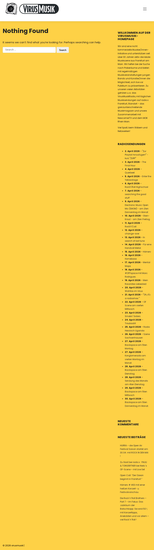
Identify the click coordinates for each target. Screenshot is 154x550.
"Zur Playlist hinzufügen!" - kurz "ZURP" (136, 155)
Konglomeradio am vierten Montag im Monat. (135, 359)
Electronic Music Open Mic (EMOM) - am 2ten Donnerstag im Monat (136, 209)
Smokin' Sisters (132, 316)
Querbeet (130, 172)
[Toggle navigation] (145, 9)
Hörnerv (147, 251)
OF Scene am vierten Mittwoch (135, 305)
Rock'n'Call (130, 226)
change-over (132, 233)
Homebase (131, 258)
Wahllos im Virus (134, 291)
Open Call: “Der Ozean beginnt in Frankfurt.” (132, 477)
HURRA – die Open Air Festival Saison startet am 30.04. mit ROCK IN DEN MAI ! (134, 451)
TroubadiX (130, 323)
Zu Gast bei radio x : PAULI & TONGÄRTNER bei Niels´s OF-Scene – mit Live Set (133, 466)
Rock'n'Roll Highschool (136, 187)
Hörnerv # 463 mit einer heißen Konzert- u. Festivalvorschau (132, 488)
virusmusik (17, 545)
